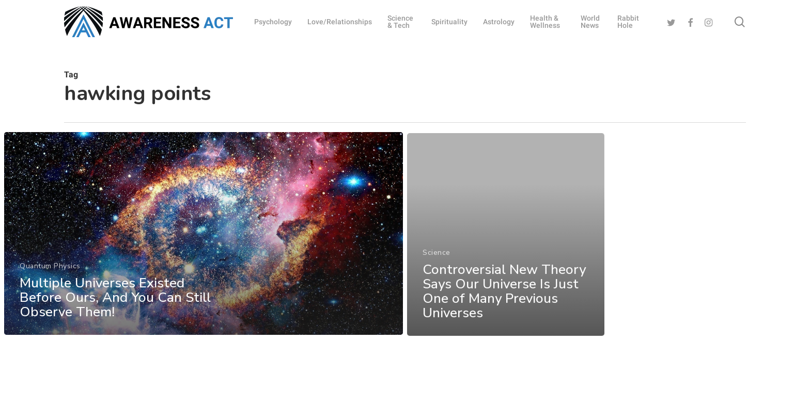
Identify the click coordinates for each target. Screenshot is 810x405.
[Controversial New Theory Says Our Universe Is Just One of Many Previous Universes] (506, 249)
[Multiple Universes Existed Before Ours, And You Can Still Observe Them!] (203, 240)
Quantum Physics (50, 272)
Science (436, 266)
